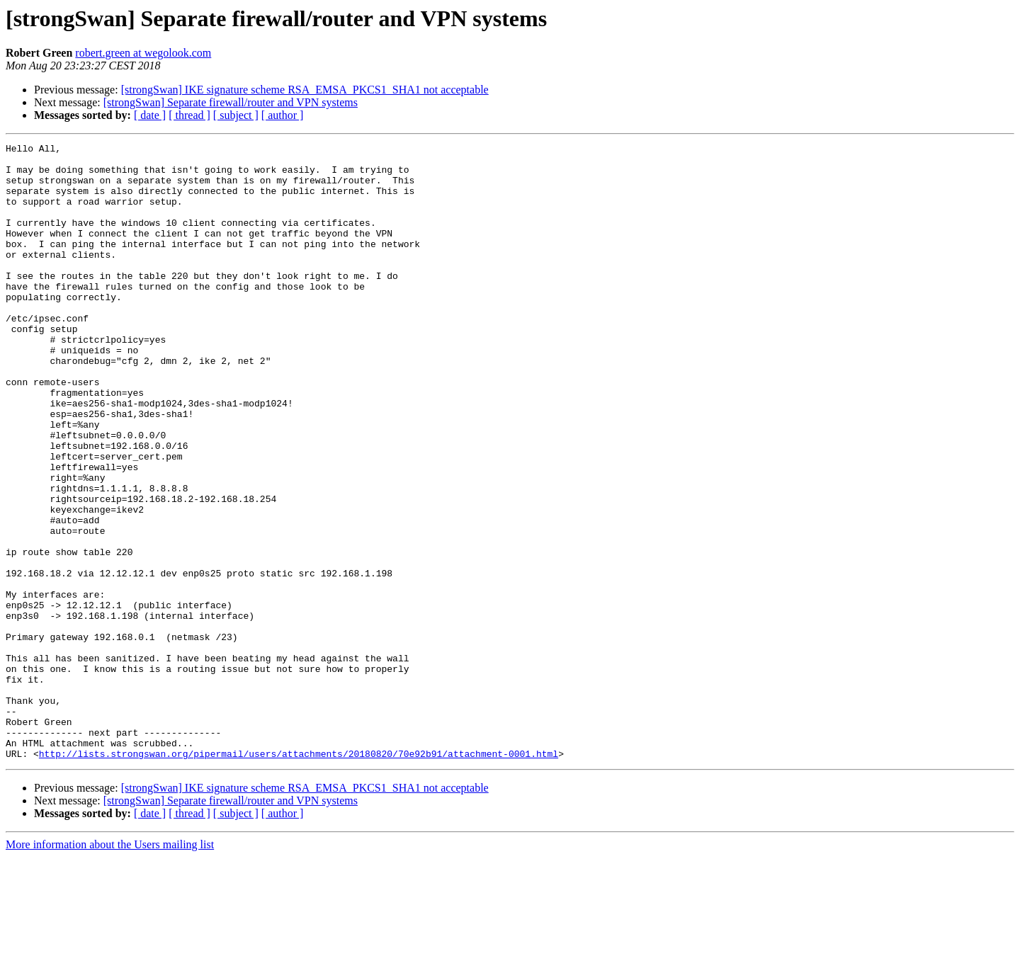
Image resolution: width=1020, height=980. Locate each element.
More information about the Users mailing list (110, 968)
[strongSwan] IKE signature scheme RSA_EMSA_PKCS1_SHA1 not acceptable (305, 90)
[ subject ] (236, 115)
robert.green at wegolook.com (143, 53)
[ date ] (150, 115)
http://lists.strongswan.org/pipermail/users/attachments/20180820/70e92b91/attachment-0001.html (298, 876)
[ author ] (282, 115)
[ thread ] (189, 115)
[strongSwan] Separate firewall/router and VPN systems (230, 102)
